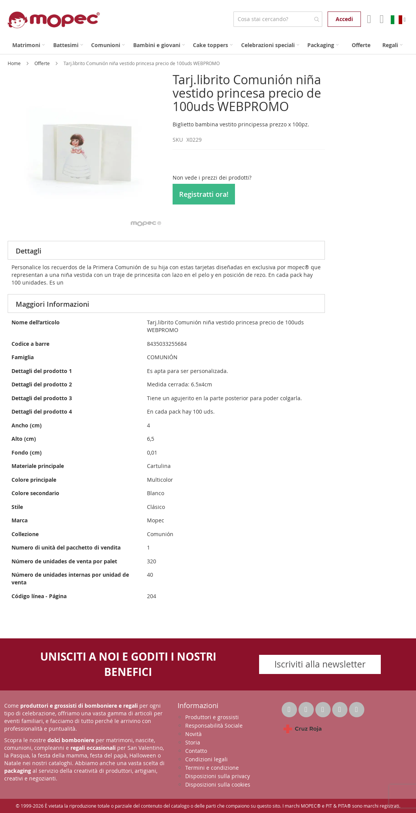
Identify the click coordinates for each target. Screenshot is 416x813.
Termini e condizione (212, 767)
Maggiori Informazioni (52, 304)
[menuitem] (28, 45)
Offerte (42, 63)
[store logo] (54, 19)
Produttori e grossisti (212, 717)
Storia (192, 742)
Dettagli (28, 250)
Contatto (196, 750)
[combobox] (277, 19)
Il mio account (368, 19)
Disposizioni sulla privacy (217, 776)
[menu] (208, 45)
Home (15, 63)
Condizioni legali (206, 759)
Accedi (344, 19)
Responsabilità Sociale (214, 725)
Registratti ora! (203, 194)
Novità (193, 734)
